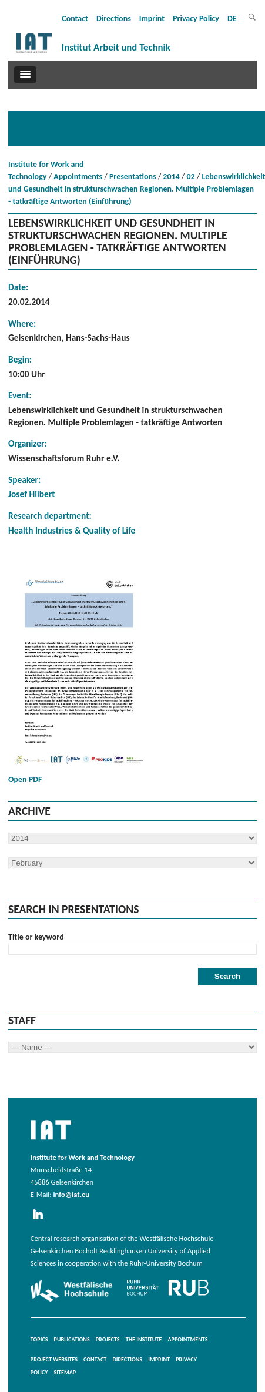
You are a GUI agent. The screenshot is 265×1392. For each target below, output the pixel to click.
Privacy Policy (196, 19)
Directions (113, 19)
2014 (171, 177)
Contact (75, 19)
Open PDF (78, 677)
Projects (108, 1339)
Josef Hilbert (31, 493)
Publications (72, 1339)
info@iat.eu (71, 1194)
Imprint (152, 19)
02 (190, 177)
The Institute (144, 1339)
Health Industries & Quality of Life (71, 530)
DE (232, 19)
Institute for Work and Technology (45, 170)
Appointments (77, 177)
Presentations (132, 177)
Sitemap (65, 1372)
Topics (39, 1339)
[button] (25, 74)
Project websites (54, 1359)
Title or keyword (36, 937)
